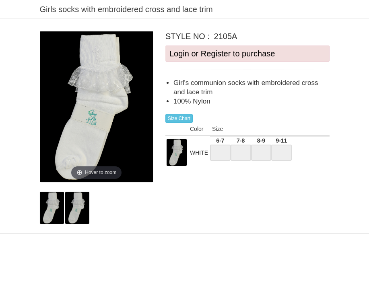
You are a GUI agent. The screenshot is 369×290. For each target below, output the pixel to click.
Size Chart (179, 118)
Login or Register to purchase (222, 53)
